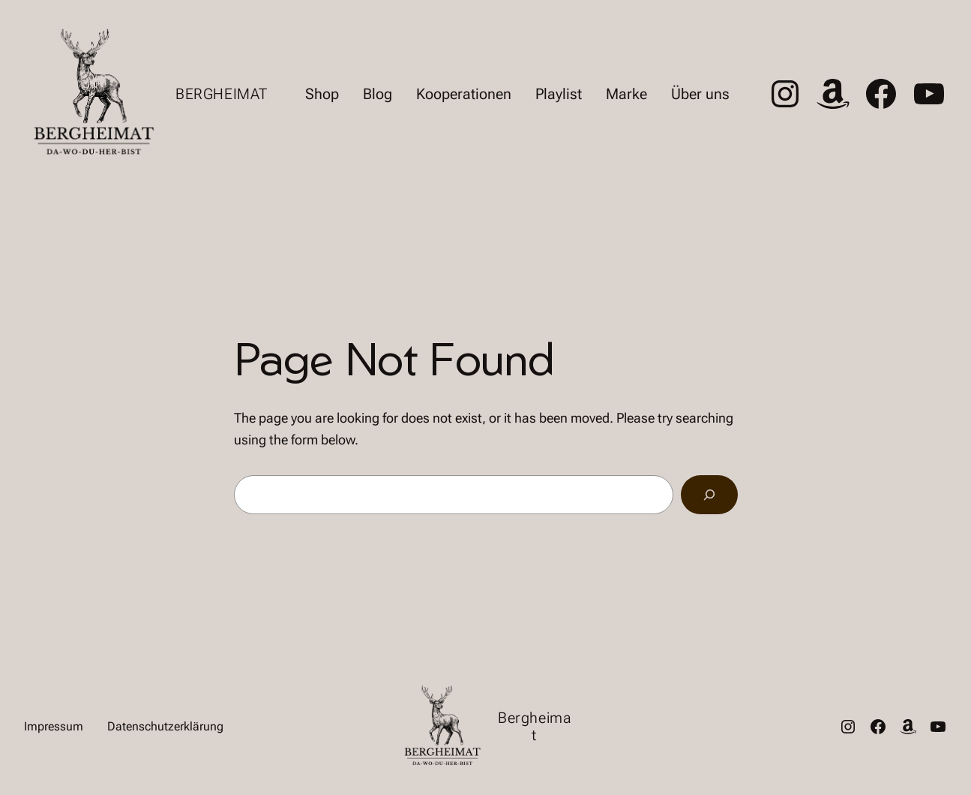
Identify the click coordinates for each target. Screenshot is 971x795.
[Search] (709, 494)
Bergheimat (221, 94)
